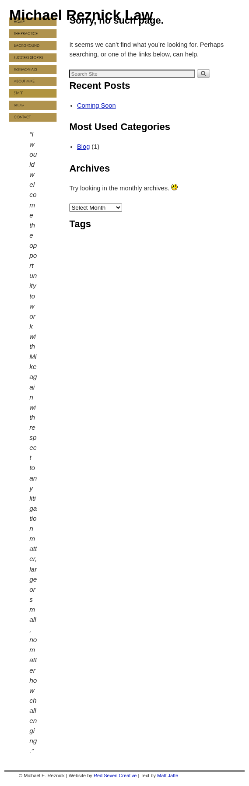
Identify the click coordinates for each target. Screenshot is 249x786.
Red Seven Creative (115, 775)
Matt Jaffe (167, 775)
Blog (83, 146)
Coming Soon (96, 105)
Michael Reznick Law (81, 15)
